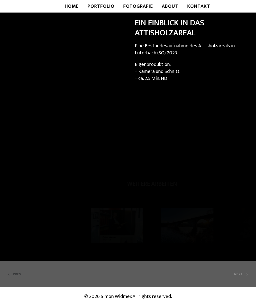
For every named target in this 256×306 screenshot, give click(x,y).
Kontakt (198, 6)
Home (72, 6)
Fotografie (138, 6)
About (170, 6)
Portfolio (101, 6)
